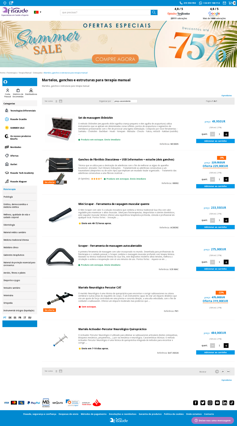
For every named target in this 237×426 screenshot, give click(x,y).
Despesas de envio (68, 414)
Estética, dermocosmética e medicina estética (19, 206)
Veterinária (19, 295)
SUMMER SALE (19, 127)
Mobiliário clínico (19, 247)
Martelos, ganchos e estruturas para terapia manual (66, 73)
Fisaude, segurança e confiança (39, 414)
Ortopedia (19, 303)
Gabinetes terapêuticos (19, 255)
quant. (205, 134)
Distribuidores (31, 94)
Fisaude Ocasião (19, 119)
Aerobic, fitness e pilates (19, 273)
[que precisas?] (109, 12)
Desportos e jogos (19, 280)
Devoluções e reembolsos (122, 414)
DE (10, 317)
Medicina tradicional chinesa (19, 240)
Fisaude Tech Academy (19, 172)
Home (2, 73)
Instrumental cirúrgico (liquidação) (19, 310)
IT (25, 317)
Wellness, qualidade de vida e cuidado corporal (19, 216)
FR (20, 317)
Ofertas (19, 155)
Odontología (19, 225)
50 (228, 371)
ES (15, 317)
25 (222, 371)
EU (29, 317)
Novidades (19, 147)
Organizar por (105, 101)
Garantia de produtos (150, 414)
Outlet (19, 164)
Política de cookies (174, 414)
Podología (19, 197)
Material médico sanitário (19, 232)
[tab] (7, 93)
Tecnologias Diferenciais (19, 110)
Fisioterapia (12, 73)
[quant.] (219, 134)
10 (217, 371)
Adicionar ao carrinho (215, 141)
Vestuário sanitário (19, 288)
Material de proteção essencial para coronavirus (19, 264)
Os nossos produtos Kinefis (19, 137)
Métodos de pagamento (94, 414)
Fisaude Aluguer (19, 181)
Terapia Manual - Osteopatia (30, 73)
